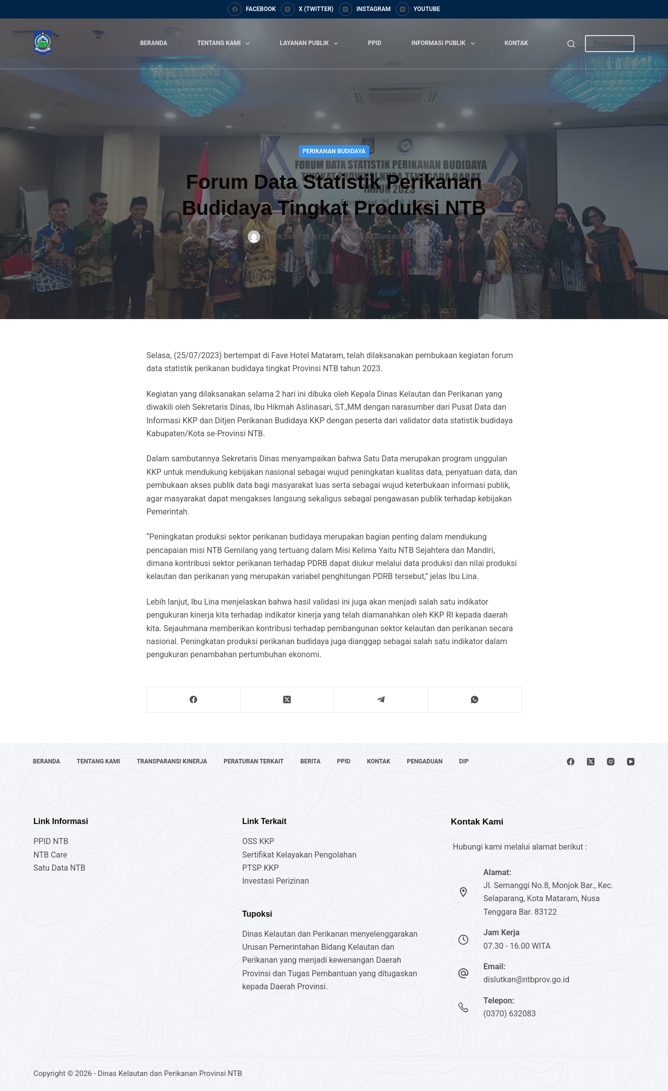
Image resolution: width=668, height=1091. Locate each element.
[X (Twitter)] (307, 10)
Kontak (516, 43)
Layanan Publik (311, 44)
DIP (472, 761)
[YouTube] (418, 10)
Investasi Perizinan (275, 881)
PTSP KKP (260, 868)
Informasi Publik (444, 44)
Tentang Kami (225, 44)
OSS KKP (258, 841)
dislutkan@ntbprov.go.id (526, 979)
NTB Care (51, 855)
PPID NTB (51, 841)
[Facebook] (252, 10)
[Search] (571, 44)
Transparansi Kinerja (174, 761)
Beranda (153, 43)
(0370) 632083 (509, 1013)
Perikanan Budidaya (334, 151)
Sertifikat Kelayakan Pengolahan (299, 855)
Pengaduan (609, 43)
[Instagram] (365, 10)
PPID (374, 43)
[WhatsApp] (474, 700)
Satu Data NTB (60, 868)
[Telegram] (381, 700)
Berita (315, 761)
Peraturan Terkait (257, 761)
